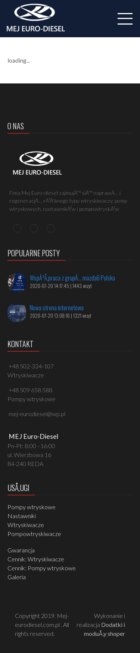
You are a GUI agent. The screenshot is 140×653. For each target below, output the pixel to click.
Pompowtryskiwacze (34, 533)
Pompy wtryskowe (31, 506)
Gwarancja (21, 550)
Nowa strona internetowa (57, 307)
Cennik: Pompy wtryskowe (41, 567)
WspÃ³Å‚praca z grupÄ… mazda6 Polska (72, 277)
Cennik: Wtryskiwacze (35, 558)
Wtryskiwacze (25, 524)
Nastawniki (21, 515)
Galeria (16, 576)
